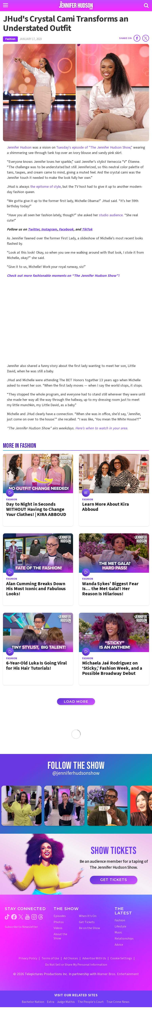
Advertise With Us (94, 958)
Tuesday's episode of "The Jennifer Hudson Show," (94, 147)
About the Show (60, 936)
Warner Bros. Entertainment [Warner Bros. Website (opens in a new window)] (118, 974)
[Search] (146, 5)
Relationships (124, 939)
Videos (58, 928)
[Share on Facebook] (137, 38)
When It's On (87, 916)
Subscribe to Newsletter (21, 927)
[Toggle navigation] (6, 5)
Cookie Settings (121, 958)
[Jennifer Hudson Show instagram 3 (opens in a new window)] (109, 806)
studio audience (111, 215)
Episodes (60, 916)
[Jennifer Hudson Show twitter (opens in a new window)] (20, 916)
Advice (119, 945)
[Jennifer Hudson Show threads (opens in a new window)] (40, 917)
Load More (76, 702)
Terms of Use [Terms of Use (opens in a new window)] (50, 958)
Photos (59, 922)
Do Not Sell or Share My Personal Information (76, 964)
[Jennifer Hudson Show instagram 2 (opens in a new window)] (66, 806)
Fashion (10, 39)
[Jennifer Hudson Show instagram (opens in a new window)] (34, 917)
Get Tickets (113, 880)
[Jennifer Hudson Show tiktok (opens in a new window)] (7, 917)
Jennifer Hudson (19, 147)
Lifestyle (120, 926)
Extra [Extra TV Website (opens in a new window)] (50, 1002)
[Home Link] (76, 5)
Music (118, 932)
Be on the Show (89, 928)
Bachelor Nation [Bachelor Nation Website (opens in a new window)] (33, 1002)
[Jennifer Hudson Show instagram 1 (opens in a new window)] (23, 806)
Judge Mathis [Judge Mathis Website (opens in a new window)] (66, 1002)
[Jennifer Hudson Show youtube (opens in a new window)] (27, 917)
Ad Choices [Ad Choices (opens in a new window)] (71, 958)
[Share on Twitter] (145, 38)
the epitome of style (45, 186)
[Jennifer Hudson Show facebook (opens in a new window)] (14, 917)
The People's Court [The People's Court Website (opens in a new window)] (91, 1002)
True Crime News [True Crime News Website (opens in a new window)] (117, 1002)
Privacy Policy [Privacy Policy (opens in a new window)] (28, 958)
